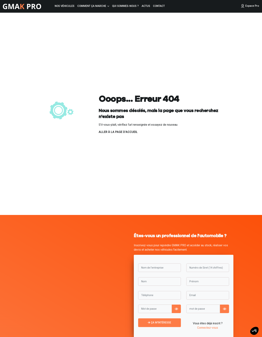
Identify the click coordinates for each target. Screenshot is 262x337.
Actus (146, 6)
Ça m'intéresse (159, 322)
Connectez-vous (207, 327)
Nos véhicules (64, 6)
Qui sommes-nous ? (125, 6)
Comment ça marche (91, 6)
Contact (159, 6)
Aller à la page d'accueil (118, 132)
